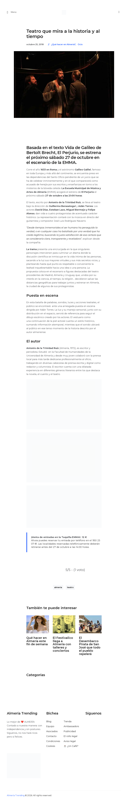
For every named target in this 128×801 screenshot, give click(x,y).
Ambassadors (71, 726)
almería (58, 587)
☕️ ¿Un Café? (71, 746)
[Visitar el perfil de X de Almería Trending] (94, 722)
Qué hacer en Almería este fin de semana (37, 641)
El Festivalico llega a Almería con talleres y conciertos (63, 644)
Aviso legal (70, 741)
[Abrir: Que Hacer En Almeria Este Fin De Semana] (37, 625)
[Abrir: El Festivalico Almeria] (64, 625)
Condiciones (53, 741)
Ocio (80, 45)
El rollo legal (70, 736)
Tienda (68, 721)
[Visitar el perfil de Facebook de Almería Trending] (88, 722)
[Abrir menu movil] (11, 12)
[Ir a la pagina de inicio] (64, 12)
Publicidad (70, 731)
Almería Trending (16, 796)
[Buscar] (118, 12)
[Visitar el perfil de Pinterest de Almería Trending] (108, 722)
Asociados (52, 731)
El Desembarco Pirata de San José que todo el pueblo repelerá (89, 646)
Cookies (50, 746)
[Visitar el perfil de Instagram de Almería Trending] (101, 722)
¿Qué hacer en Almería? (63, 45)
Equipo (50, 726)
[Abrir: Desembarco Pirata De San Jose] (90, 625)
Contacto (51, 736)
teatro (70, 587)
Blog (48, 721)
